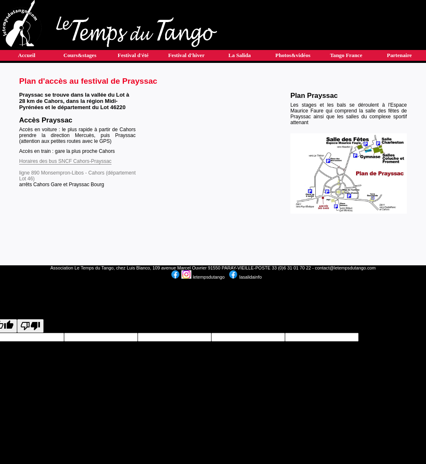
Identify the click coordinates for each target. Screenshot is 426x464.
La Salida (239, 55)
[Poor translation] (30, 326)
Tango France (346, 55)
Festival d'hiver (186, 55)
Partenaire (399, 55)
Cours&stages (79, 55)
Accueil (26, 55)
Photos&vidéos (292, 55)
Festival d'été (133, 55)
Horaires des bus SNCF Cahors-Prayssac (65, 161)
